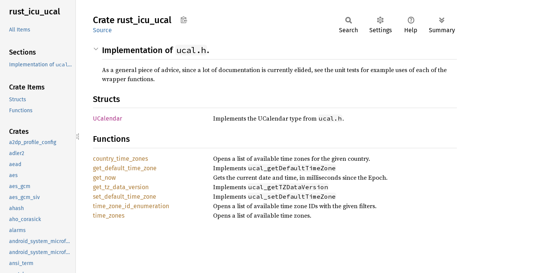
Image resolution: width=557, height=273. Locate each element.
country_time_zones (120, 158)
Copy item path (183, 19)
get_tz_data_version (121, 187)
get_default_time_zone (125, 168)
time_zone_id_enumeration (131, 206)
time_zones (108, 215)
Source (102, 30)
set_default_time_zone (124, 196)
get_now (104, 177)
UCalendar (107, 118)
